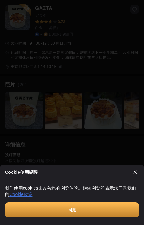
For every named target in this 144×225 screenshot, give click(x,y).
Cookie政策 (20, 194)
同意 (71, 210)
